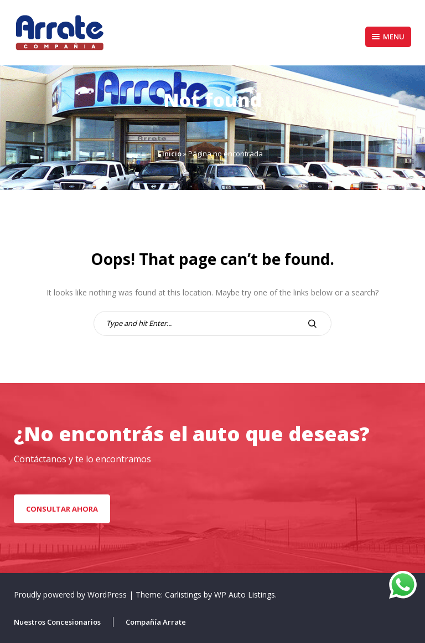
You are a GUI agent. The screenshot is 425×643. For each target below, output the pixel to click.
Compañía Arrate (156, 622)
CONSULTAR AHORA (62, 509)
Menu (388, 37)
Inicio (172, 154)
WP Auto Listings (244, 594)
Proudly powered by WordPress (71, 594)
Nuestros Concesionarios (57, 622)
